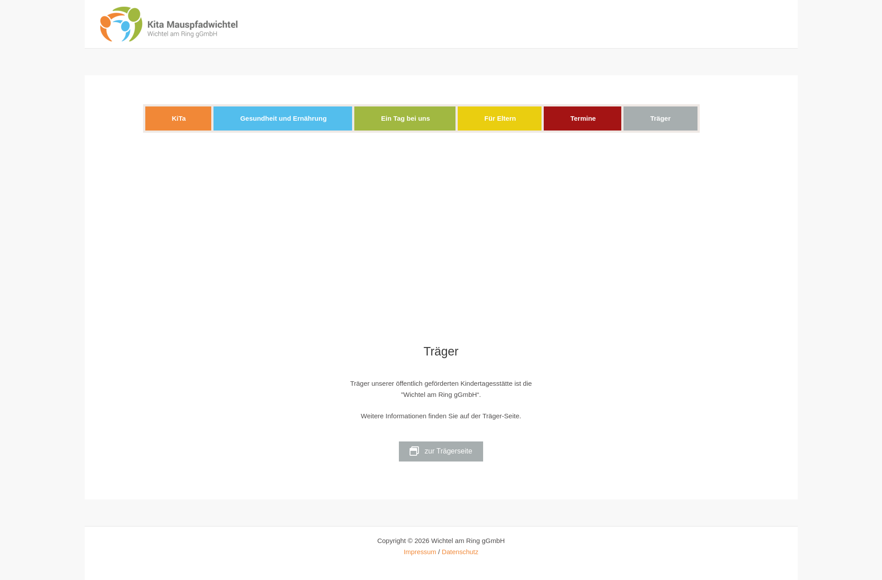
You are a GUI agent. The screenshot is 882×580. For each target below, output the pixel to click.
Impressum (419, 551)
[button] (179, 118)
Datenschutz (460, 551)
